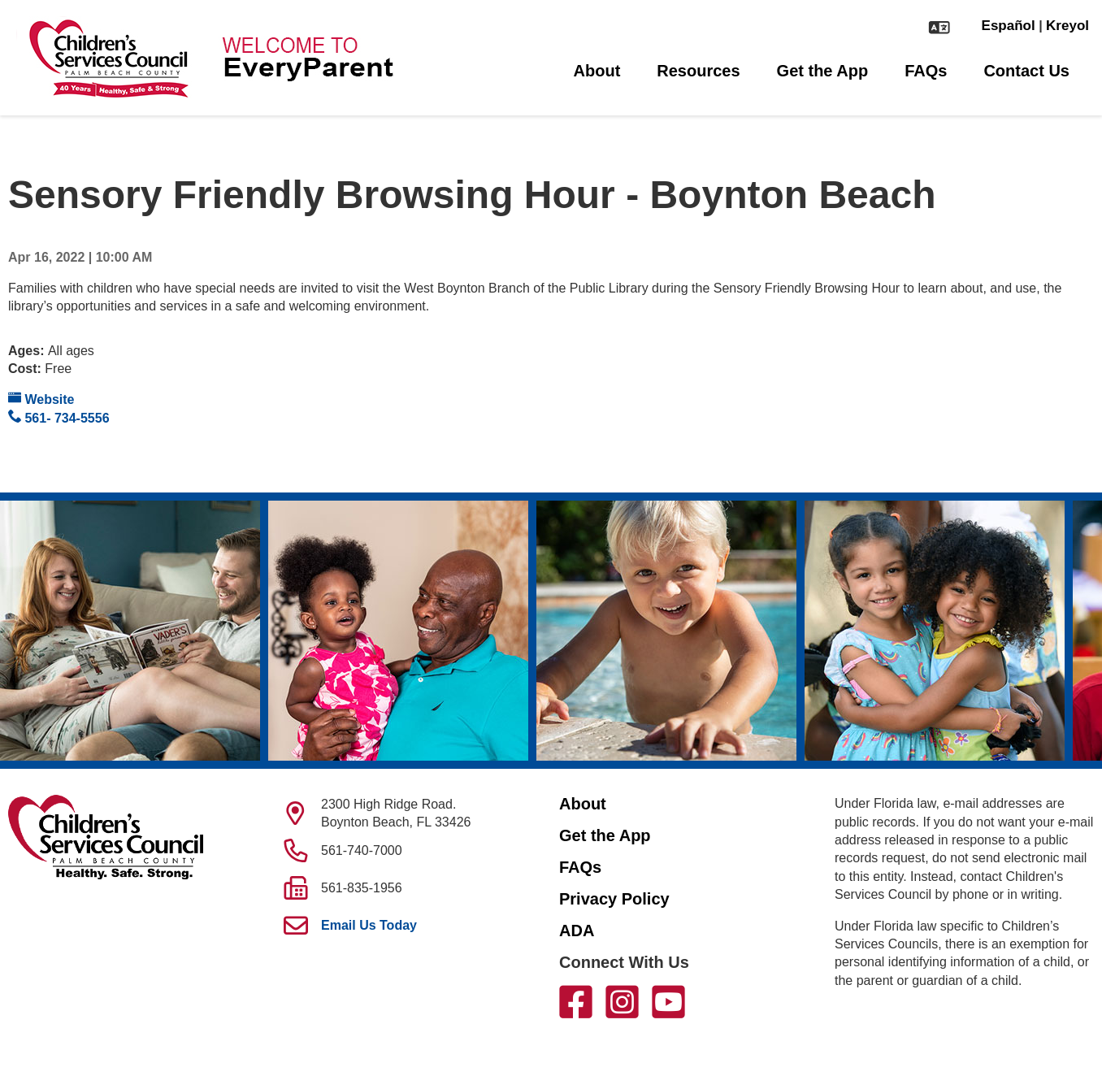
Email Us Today (369, 925)
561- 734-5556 (59, 417)
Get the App (823, 71)
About (597, 71)
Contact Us (1026, 71)
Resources (698, 71)
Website (41, 398)
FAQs (926, 71)
